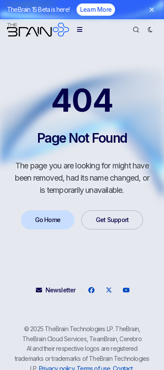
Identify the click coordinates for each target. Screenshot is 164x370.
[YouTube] (126, 290)
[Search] (136, 30)
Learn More (96, 9)
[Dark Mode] (150, 30)
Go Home (47, 219)
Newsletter (55, 290)
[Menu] (80, 30)
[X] (109, 290)
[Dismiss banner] (152, 9)
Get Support (112, 219)
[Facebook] (91, 290)
